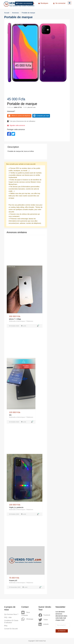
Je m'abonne (62, 631)
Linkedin (43, 624)
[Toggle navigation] (69, 2)
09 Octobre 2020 (14, 326)
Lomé (23, 326)
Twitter (43, 620)
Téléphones (29, 321)
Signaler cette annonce (17, 125)
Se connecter (59, 3)
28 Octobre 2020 (14, 514)
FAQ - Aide (8, 617)
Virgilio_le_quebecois (16, 507)
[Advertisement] (60, 153)
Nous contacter (25, 613)
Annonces (15, 13)
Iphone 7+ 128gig (15, 319)
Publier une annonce (24, 3)
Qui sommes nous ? (11, 614)
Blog (5, 626)
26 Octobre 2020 (14, 422)
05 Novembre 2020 (15, 587)
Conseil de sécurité (11, 629)
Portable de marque (28, 13)
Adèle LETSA (18, 107)
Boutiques (43, 3)
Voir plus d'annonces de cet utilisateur (23, 121)
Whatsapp (27, 619)
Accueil (6, 13)
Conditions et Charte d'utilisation (11, 622)
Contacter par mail (41, 116)
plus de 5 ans (31, 107)
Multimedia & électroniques (17, 321)
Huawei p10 (13, 580)
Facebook (44, 615)
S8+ (10, 415)
